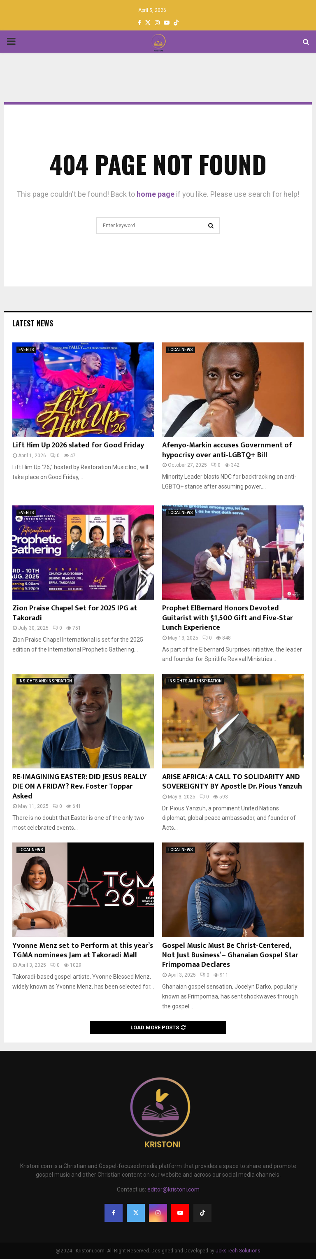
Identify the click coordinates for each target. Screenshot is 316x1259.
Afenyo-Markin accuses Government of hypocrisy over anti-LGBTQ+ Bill (227, 450)
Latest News (32, 323)
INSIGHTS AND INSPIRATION (45, 681)
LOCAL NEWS (180, 349)
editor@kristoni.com (173, 1189)
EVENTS (26, 349)
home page (155, 194)
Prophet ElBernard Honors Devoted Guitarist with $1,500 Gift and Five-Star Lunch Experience (227, 618)
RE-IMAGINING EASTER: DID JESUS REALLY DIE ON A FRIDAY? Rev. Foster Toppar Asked (79, 787)
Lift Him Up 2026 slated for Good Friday (78, 445)
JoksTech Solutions (238, 1251)
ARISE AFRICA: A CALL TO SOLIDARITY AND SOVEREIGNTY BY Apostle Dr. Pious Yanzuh (232, 782)
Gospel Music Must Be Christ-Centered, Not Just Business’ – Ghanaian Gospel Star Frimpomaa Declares (230, 955)
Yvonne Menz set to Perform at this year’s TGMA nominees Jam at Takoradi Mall (82, 950)
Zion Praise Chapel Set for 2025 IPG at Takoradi (74, 613)
